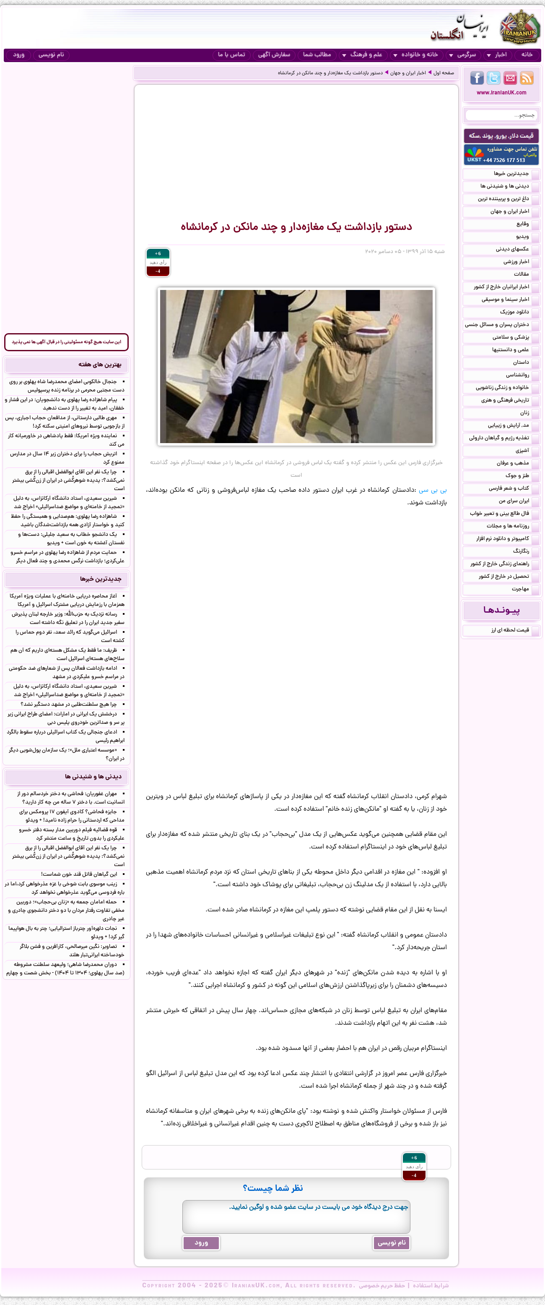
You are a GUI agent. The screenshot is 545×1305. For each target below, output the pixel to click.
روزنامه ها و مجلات (513, 527)
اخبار (497, 55)
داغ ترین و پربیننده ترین (508, 199)
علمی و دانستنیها (515, 350)
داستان (526, 363)
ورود (18, 55)
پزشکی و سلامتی (516, 338)
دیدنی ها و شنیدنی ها (509, 187)
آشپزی (527, 451)
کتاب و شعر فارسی (514, 489)
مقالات (526, 275)
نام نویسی (51, 55)
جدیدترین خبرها (516, 174)
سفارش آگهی (274, 55)
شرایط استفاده (431, 1286)
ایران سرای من (519, 501)
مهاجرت (525, 590)
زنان (529, 413)
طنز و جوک (522, 476)
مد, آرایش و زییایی (513, 426)
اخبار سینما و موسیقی (510, 300)
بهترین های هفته (100, 365)
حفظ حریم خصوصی (382, 1286)
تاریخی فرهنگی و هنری (510, 401)
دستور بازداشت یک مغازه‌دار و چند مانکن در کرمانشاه (330, 73)
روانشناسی (522, 376)
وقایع (527, 225)
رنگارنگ (526, 552)
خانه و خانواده (415, 55)
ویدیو (527, 237)
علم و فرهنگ (362, 55)
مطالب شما (317, 55)
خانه (527, 55)
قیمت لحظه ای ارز (515, 631)
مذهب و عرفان (518, 464)
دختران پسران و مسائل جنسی (502, 325)
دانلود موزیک (519, 313)
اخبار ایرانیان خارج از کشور (506, 287)
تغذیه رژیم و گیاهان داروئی (504, 439)
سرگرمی (462, 55)
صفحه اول (443, 73)
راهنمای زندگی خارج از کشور (504, 564)
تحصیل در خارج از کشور (509, 577)
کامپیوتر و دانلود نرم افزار (507, 539)
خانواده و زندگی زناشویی (507, 388)
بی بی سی (433, 490)
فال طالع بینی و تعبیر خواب (504, 514)
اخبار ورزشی (521, 262)
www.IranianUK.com (502, 93)
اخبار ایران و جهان (408, 73)
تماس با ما (231, 55)
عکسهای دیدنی (517, 250)
